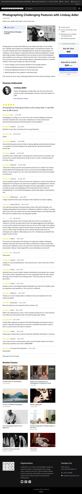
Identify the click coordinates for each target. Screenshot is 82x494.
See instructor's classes (21, 98)
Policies (41, 491)
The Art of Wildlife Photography (12, 404)
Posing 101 (33, 449)
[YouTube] (22, 481)
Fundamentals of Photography (12, 381)
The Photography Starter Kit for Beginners (12, 427)
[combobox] (50, 8)
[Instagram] (29, 481)
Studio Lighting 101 (36, 404)
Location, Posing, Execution (11, 449)
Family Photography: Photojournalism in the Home (42, 427)
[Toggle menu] (79, 8)
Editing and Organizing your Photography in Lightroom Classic (40, 382)
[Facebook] (25, 481)
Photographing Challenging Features (12, 33)
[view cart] (67, 1)
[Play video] (41, 33)
